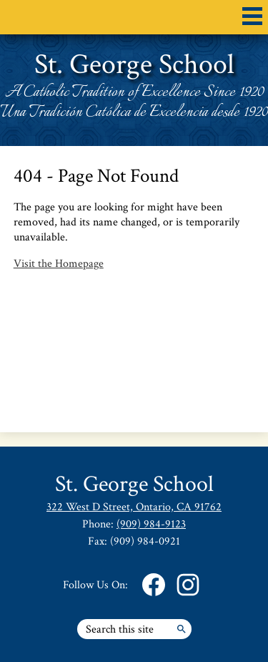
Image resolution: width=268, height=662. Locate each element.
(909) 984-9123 (151, 524)
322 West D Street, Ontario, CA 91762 (134, 507)
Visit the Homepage (59, 263)
